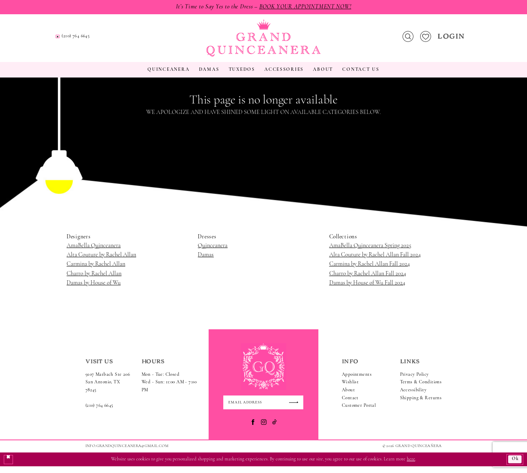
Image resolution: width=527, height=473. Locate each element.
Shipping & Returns (421, 404)
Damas (206, 261)
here (411, 465)
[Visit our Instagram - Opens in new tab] (264, 428)
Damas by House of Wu (94, 289)
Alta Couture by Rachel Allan (101, 261)
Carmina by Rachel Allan (96, 270)
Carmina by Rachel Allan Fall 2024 (369, 270)
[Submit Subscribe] (295, 409)
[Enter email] (263, 409)
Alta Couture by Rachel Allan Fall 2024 (375, 261)
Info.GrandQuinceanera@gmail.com (126, 452)
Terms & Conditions (421, 388)
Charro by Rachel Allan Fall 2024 (367, 280)
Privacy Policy (414, 380)
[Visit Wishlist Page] (425, 39)
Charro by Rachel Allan (94, 280)
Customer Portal (359, 412)
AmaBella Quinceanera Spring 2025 (370, 251)
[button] (452, 39)
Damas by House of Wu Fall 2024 (367, 289)
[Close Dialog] (8, 466)
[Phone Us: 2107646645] (169, 40)
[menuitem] (104, 39)
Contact (350, 404)
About (348, 396)
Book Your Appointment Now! (306, 7)
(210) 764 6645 (99, 412)
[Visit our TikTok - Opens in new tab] (274, 428)
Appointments (357, 380)
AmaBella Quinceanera (94, 251)
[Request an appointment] (104, 40)
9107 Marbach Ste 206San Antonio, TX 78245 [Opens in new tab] (107, 388)
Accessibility (413, 396)
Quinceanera (212, 251)
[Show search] (407, 39)
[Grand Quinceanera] (263, 41)
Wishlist (350, 388)
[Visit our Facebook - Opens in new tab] (253, 428)
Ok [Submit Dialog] (514, 466)
